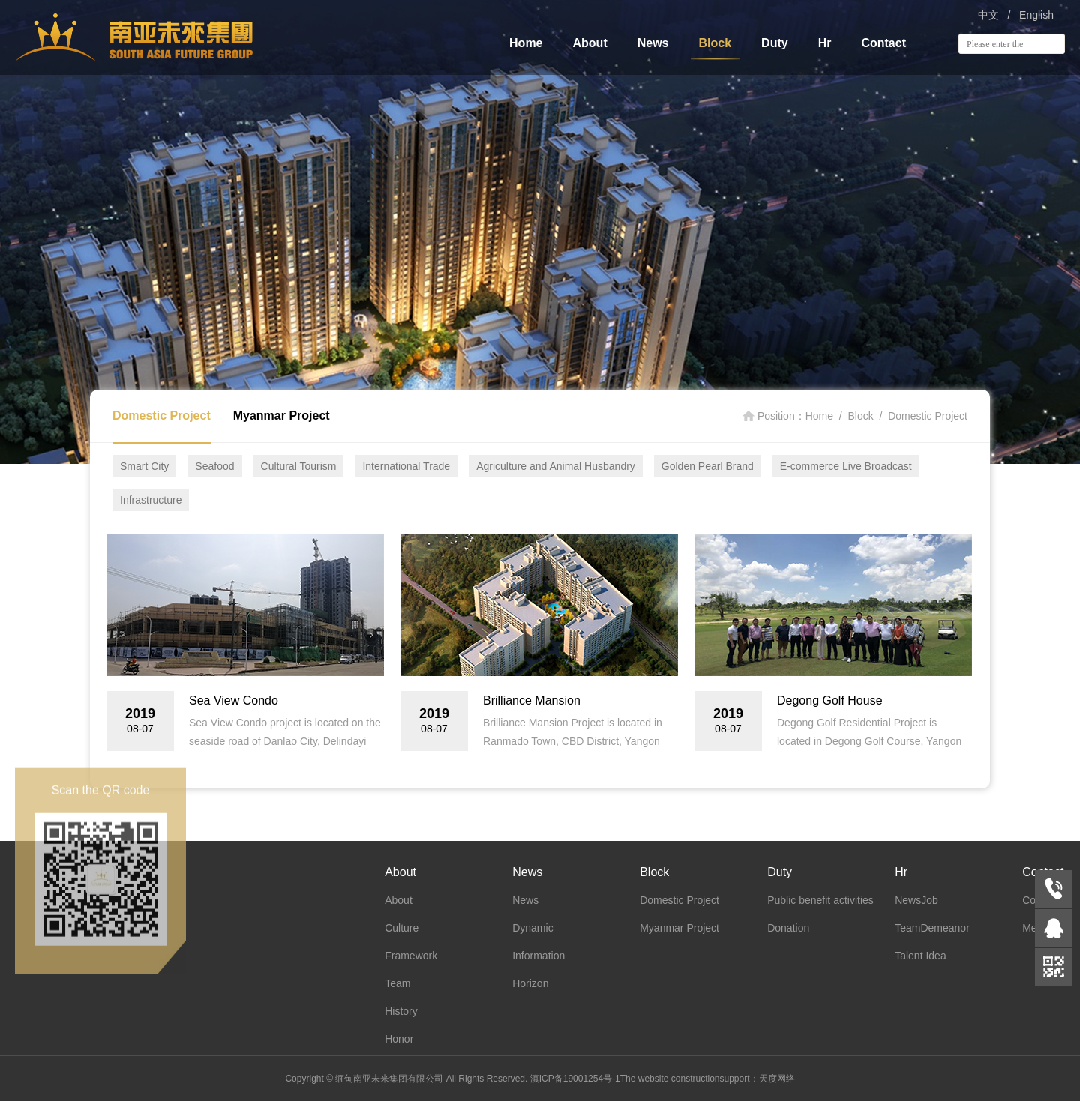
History (401, 1011)
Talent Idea (920, 956)
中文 (988, 15)
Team (397, 983)
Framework (411, 956)
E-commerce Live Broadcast (846, 466)
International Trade (406, 466)
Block (715, 43)
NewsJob (916, 900)
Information (538, 956)
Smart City (144, 466)
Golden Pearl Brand (708, 466)
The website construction (670, 1078)
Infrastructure (151, 500)
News (653, 43)
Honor (399, 1039)
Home (525, 43)
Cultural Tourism (299, 466)
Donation (788, 928)
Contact (883, 43)
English (1036, 15)
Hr (825, 43)
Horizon (530, 983)
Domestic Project (161, 415)
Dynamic (532, 928)
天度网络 (777, 1078)
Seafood (214, 466)
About (590, 43)
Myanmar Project (281, 415)
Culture (401, 928)
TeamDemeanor (932, 928)
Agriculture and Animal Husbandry (555, 466)
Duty (774, 43)
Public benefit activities (820, 900)
